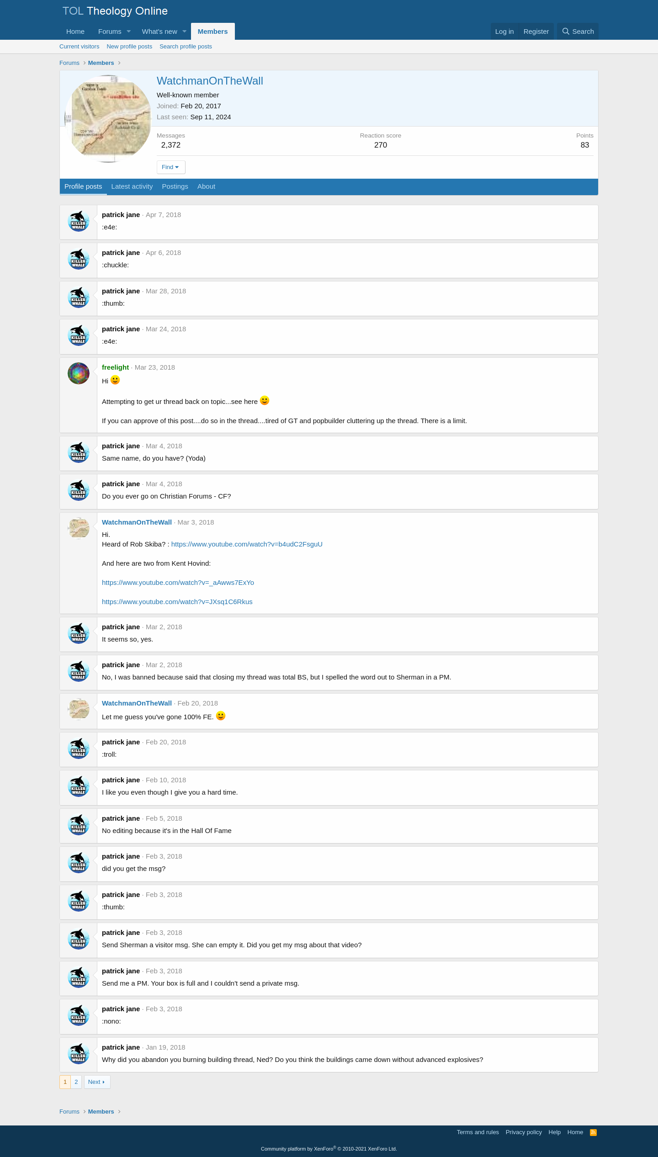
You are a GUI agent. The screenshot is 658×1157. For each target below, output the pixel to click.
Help (555, 1132)
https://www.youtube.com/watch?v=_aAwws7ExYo (178, 582)
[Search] (578, 31)
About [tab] (206, 186)
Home (75, 31)
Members (213, 31)
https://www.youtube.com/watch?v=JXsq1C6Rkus (177, 601)
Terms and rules (478, 1132)
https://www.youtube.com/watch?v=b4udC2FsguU (247, 544)
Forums (110, 31)
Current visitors (79, 46)
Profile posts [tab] (83, 186)
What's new (159, 31)
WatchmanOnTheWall (137, 522)
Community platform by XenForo (329, 1149)
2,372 (171, 145)
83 (585, 145)
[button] (128, 31)
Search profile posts (185, 46)
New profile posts (129, 46)
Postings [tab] (175, 186)
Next (94, 1081)
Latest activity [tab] (132, 186)
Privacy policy (524, 1132)
